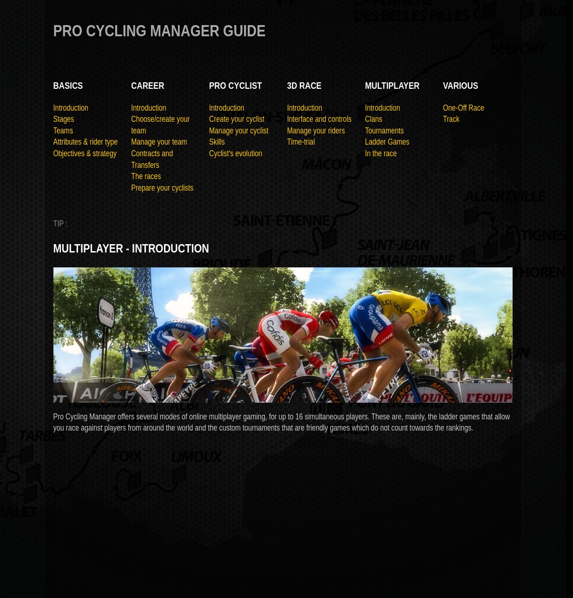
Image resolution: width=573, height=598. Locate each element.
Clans (373, 119)
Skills (217, 141)
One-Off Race (463, 108)
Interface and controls (319, 119)
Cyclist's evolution (235, 153)
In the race (381, 153)
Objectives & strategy (85, 153)
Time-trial (301, 141)
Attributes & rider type (85, 141)
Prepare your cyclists (162, 188)
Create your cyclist (236, 119)
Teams (63, 130)
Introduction (70, 108)
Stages (63, 119)
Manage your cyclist (239, 130)
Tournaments (384, 130)
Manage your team (159, 141)
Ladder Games (387, 141)
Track (451, 119)
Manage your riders (316, 130)
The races (146, 176)
